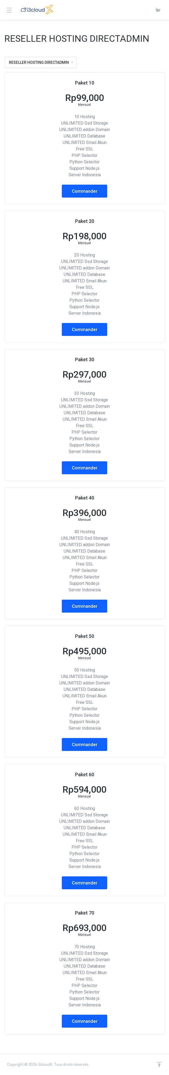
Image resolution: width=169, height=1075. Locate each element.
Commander (84, 191)
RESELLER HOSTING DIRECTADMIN (41, 62)
